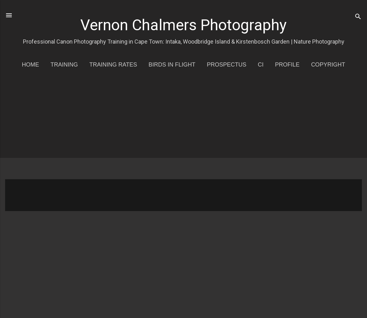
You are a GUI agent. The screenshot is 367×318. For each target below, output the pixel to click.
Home (30, 64)
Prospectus (226, 64)
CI (260, 64)
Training (64, 64)
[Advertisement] (186, 128)
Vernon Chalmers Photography (183, 25)
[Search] (358, 17)
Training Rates (113, 64)
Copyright (328, 64)
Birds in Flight (171, 64)
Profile (287, 64)
